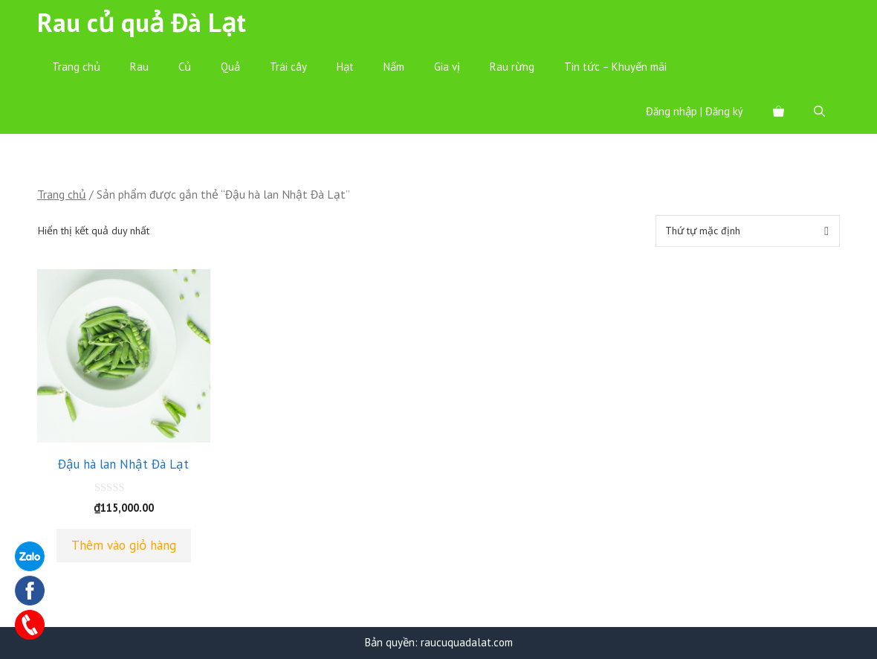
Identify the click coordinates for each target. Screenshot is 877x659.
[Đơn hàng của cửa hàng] (748, 231)
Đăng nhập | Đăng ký (694, 111)
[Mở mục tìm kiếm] (819, 111)
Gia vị (447, 67)
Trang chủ (76, 67)
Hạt (345, 67)
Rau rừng (512, 67)
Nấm (394, 67)
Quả (230, 67)
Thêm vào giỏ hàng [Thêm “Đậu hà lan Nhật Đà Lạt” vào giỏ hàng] (123, 545)
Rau (139, 67)
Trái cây (288, 67)
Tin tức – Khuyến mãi (615, 67)
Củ (184, 67)
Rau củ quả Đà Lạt (141, 22)
